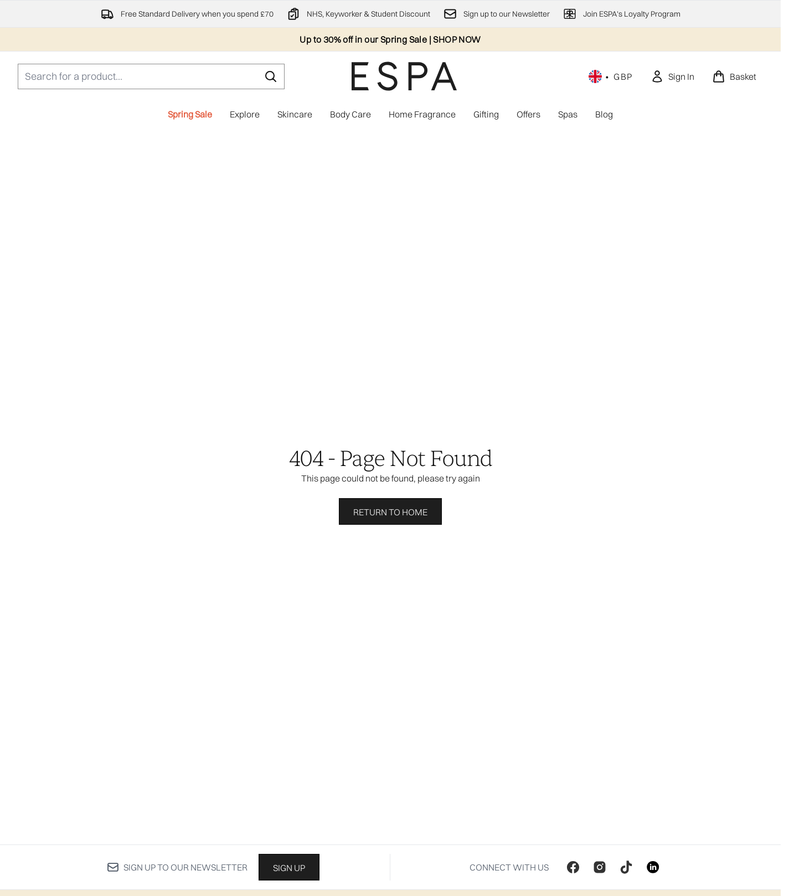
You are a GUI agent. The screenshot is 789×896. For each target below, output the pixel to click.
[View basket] (734, 76)
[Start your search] (151, 76)
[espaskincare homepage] (404, 76)
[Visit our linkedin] (653, 867)
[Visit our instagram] (599, 867)
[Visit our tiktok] (626, 867)
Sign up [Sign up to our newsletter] (289, 867)
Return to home (390, 512)
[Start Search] (270, 76)
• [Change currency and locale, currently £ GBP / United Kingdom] (611, 76)
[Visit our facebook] (573, 867)
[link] (672, 76)
